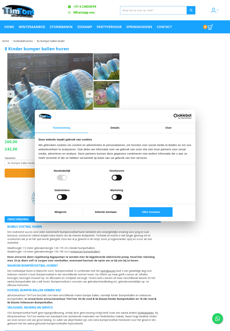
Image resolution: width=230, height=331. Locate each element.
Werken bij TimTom (73, 298)
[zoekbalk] (139, 10)
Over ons (67, 274)
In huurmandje (192, 87)
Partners (105, 280)
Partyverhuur (109, 26)
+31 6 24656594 (19, 295)
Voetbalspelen (24, 249)
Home (9, 26)
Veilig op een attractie (75, 286)
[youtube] (225, 328)
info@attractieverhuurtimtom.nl (26, 302)
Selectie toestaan (115, 202)
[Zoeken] (185, 10)
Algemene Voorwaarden (77, 292)
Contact (164, 26)
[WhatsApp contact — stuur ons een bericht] (217, 318)
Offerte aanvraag (110, 274)
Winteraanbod (32, 26)
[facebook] (218, 328)
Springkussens (139, 26)
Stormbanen (61, 26)
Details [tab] (115, 137)
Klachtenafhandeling (151, 274)
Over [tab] (168, 137)
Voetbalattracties (23, 40)
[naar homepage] (28, 10)
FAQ (63, 280)
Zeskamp (84, 26)
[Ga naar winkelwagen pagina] (209, 27)
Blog (140, 280)
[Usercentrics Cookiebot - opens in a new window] (175, 126)
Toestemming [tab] (61, 137)
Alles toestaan (166, 202)
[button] (10, 95)
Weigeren (64, 202)
